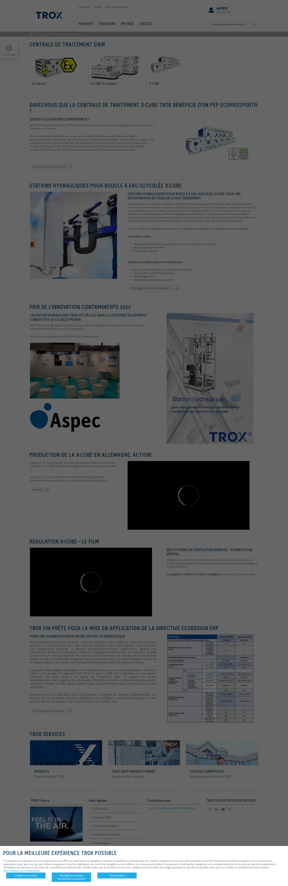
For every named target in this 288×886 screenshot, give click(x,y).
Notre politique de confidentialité (22, 870)
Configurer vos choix (26, 875)
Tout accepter (117, 875)
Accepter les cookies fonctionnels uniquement (71, 877)
